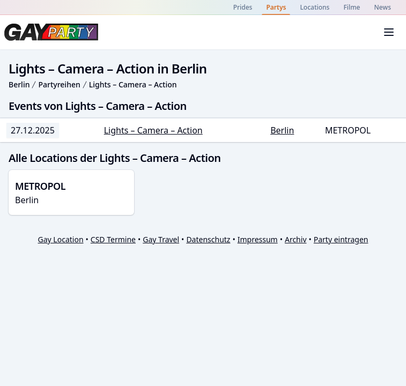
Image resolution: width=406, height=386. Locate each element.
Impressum (258, 239)
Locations (314, 7)
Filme (351, 7)
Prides (243, 7)
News (382, 7)
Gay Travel (161, 239)
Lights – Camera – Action (133, 84)
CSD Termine (113, 239)
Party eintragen (341, 239)
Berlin (19, 84)
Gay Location (61, 239)
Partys (276, 7)
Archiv (296, 239)
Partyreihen (59, 84)
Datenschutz (208, 239)
